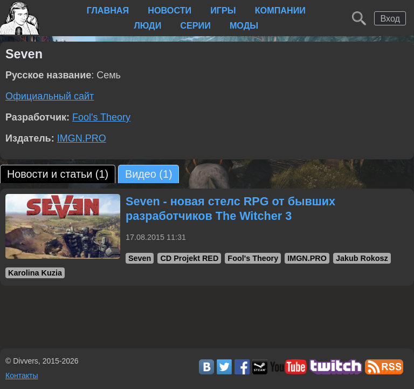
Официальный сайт (49, 96)
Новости (169, 10)
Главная (108, 10)
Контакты (21, 375)
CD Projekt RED (189, 258)
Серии (195, 25)
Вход (390, 18)
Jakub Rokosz (362, 258)
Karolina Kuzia (35, 273)
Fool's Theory (101, 117)
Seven (139, 258)
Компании (280, 10)
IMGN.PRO (81, 138)
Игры (223, 10)
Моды (244, 25)
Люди (147, 25)
